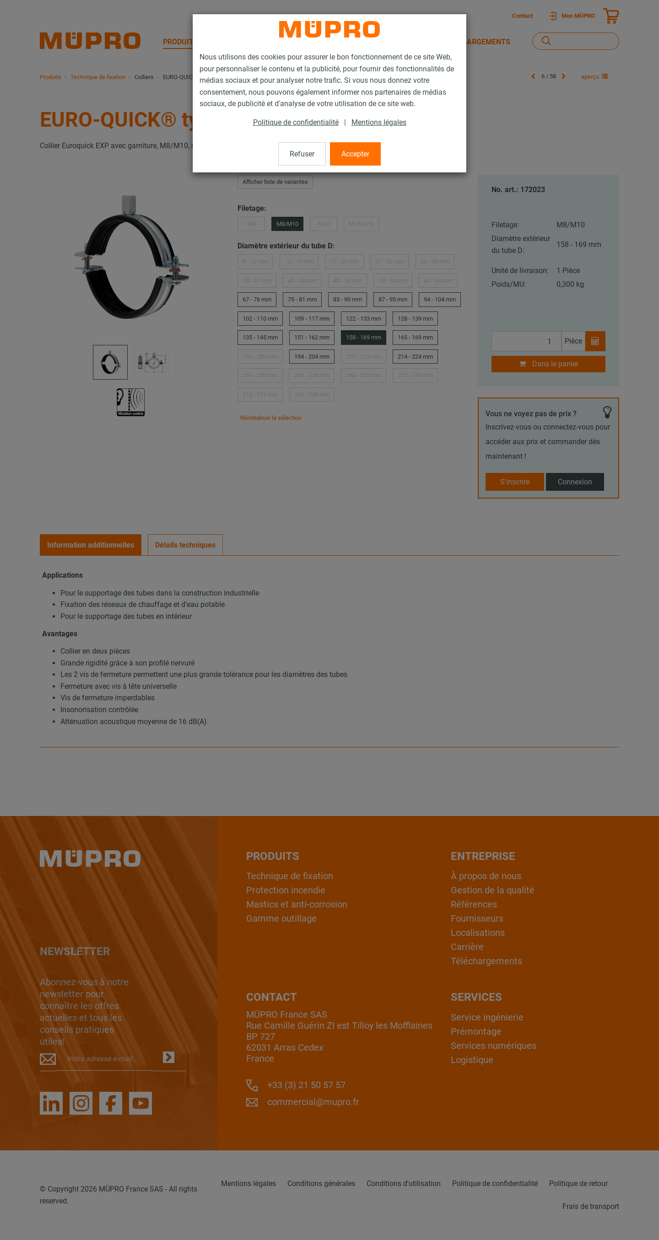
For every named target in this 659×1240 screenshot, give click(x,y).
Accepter (355, 154)
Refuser (302, 154)
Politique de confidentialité (296, 122)
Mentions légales (378, 122)
